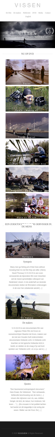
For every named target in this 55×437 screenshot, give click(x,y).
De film (8, 13)
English (28, 16)
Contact (47, 13)
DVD (34, 13)
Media (40, 13)
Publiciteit (26, 13)
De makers (17, 13)
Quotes (27, 384)
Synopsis (27, 261)
